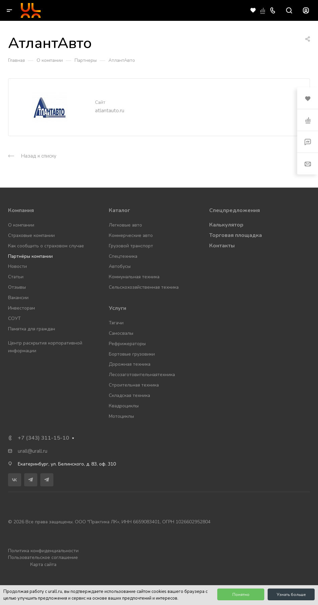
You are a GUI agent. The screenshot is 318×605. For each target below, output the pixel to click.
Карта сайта (43, 564)
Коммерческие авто (131, 235)
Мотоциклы (121, 416)
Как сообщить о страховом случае (46, 246)
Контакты (222, 245)
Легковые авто (125, 225)
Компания (21, 210)
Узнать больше (291, 594)
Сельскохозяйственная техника (144, 287)
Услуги (117, 308)
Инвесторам (21, 308)
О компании (21, 225)
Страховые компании (31, 235)
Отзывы (17, 287)
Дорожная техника (129, 364)
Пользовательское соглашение (43, 557)
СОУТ (14, 318)
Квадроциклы (124, 406)
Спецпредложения (234, 210)
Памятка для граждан (31, 329)
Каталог (119, 210)
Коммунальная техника (134, 277)
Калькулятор (226, 225)
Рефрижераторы (127, 343)
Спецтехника (123, 256)
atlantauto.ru (109, 110)
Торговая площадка (235, 235)
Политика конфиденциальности (43, 551)
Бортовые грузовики (132, 354)
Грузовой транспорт (131, 246)
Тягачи (116, 323)
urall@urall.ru (32, 451)
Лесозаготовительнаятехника (142, 374)
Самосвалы (121, 333)
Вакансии (18, 297)
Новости (17, 266)
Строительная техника (134, 385)
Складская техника (129, 395)
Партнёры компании (30, 256)
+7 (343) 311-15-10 (43, 438)
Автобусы (120, 266)
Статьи (16, 277)
